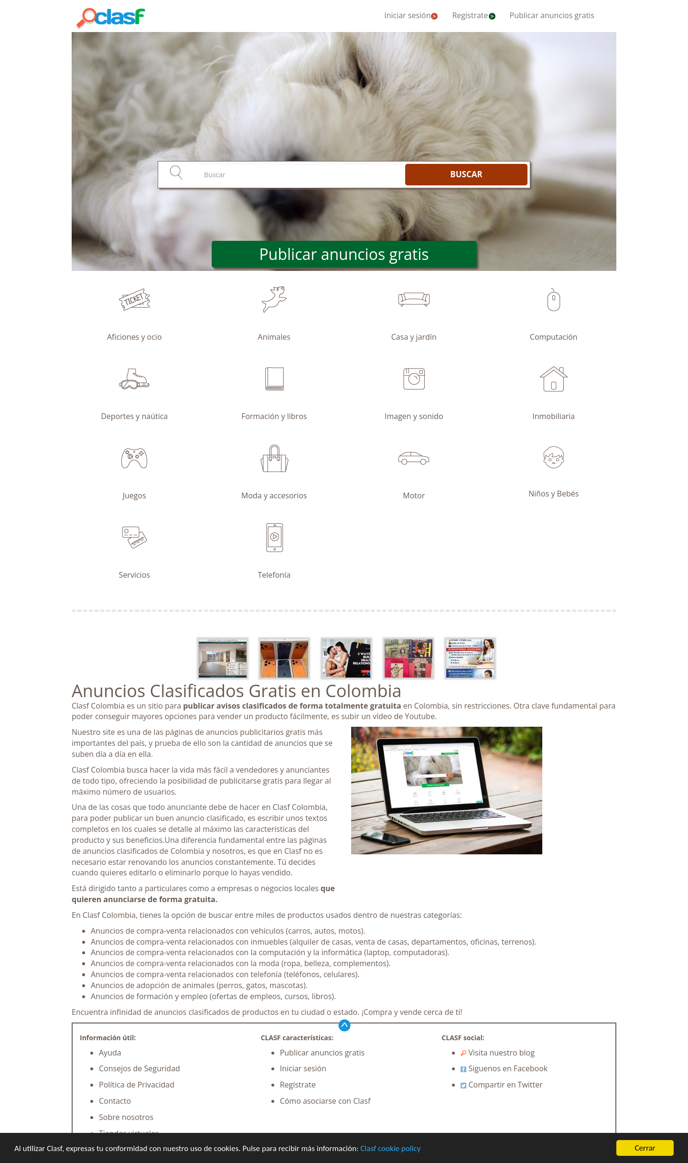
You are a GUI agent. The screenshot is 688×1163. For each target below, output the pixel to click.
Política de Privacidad (136, 1084)
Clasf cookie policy (390, 1148)
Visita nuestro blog (498, 1052)
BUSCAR (466, 174)
